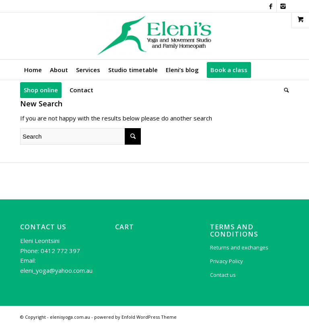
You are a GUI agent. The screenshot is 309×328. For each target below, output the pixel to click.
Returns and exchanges (239, 247)
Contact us (223, 274)
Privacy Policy (226, 261)
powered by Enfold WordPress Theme (135, 317)
